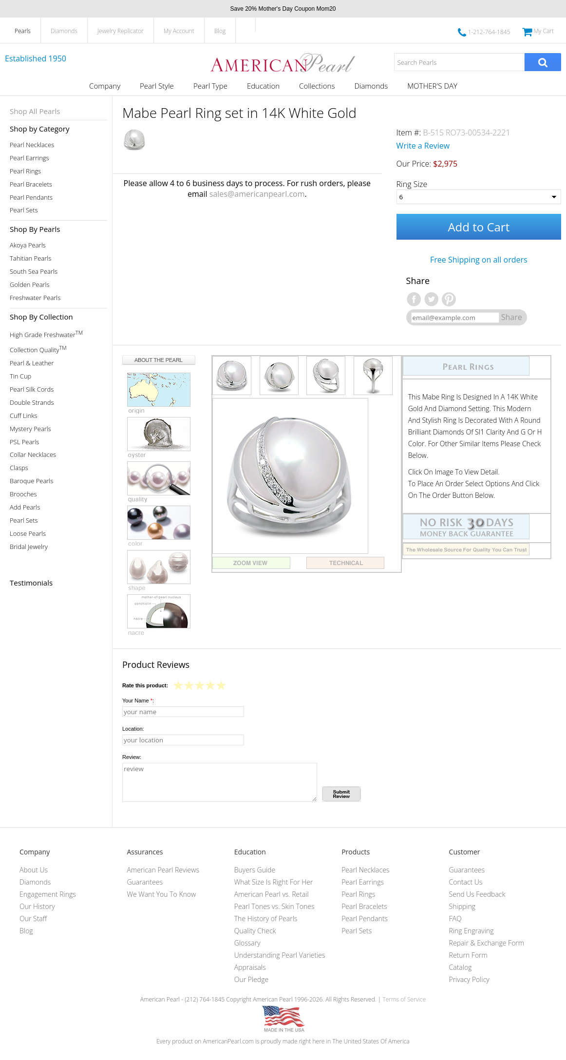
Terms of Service (404, 999)
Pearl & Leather (32, 363)
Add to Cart (478, 227)
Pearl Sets (24, 210)
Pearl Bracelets (31, 184)
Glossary (247, 942)
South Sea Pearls (33, 271)
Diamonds (64, 31)
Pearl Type (210, 86)
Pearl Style (157, 86)
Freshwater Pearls (35, 298)
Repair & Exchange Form (487, 942)
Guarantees (145, 882)
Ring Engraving (471, 930)
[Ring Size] (478, 196)
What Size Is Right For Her (273, 882)
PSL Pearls (24, 442)
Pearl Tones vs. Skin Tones (274, 906)
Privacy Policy (469, 979)
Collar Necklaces (33, 455)
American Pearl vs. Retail (271, 894)
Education (263, 86)
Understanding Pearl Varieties (279, 955)
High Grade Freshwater (46, 334)
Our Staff (33, 918)
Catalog (460, 967)
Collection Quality (38, 349)
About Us (33, 869)
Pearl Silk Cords (32, 389)
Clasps (19, 468)
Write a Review (423, 145)
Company (104, 86)
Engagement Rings (47, 894)
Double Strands (32, 402)
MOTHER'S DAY (432, 86)
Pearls (23, 31)
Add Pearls (25, 507)
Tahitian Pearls (30, 258)
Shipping (462, 906)
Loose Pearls (28, 534)
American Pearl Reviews (163, 869)
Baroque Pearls (31, 481)
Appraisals (250, 967)
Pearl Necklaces (32, 145)
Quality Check (255, 930)
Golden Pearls (30, 285)
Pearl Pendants (31, 197)
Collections (317, 86)
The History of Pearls (266, 918)
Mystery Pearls (30, 429)
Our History (37, 906)
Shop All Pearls (35, 111)
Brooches (23, 494)
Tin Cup (20, 376)
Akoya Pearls (28, 245)
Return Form (468, 955)
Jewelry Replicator (120, 31)
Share (511, 317)
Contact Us (466, 882)
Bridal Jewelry (29, 547)
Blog (220, 31)
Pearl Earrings (29, 158)
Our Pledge (251, 979)
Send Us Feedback (477, 894)
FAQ (455, 918)
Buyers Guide (254, 869)
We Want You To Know (161, 894)
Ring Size (412, 184)
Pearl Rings (25, 171)
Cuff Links (24, 416)
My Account (179, 31)
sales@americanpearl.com (257, 194)
